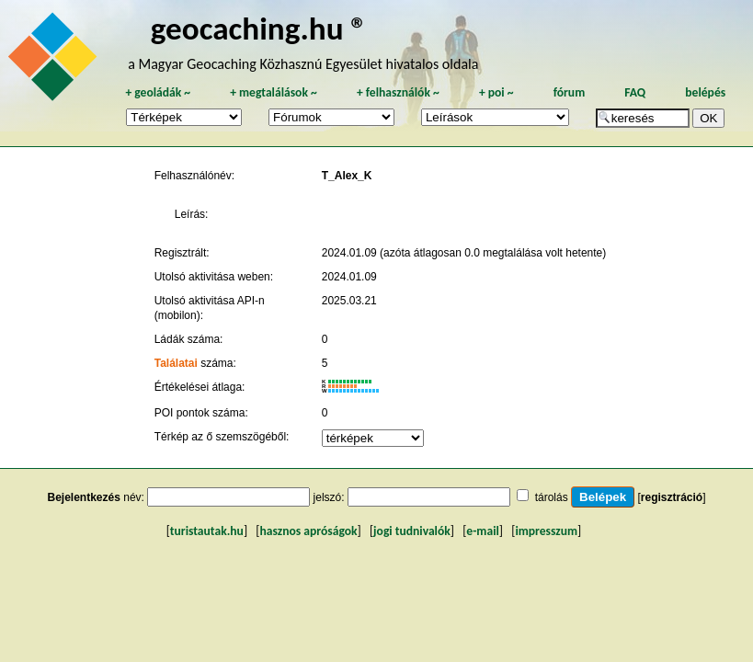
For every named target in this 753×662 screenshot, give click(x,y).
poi (496, 92)
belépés (705, 92)
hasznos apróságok (308, 531)
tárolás (551, 497)
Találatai (176, 363)
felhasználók (398, 92)
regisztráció (671, 497)
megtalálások (273, 92)
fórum (569, 92)
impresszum (546, 531)
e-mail (482, 531)
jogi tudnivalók (412, 531)
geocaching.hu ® (259, 28)
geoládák (157, 92)
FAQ (634, 92)
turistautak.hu (207, 531)
